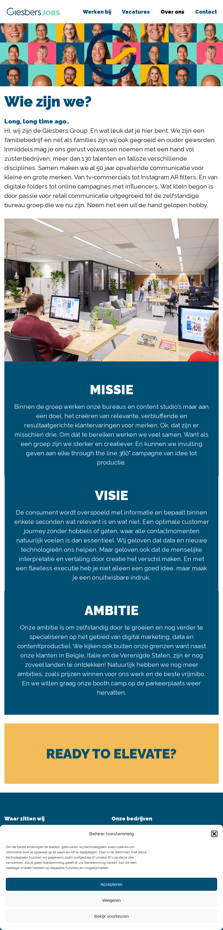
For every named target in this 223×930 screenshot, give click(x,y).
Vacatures (136, 12)
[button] (214, 834)
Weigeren (111, 900)
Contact (206, 12)
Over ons (172, 12)
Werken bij (97, 12)
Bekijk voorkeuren (111, 916)
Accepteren (111, 884)
